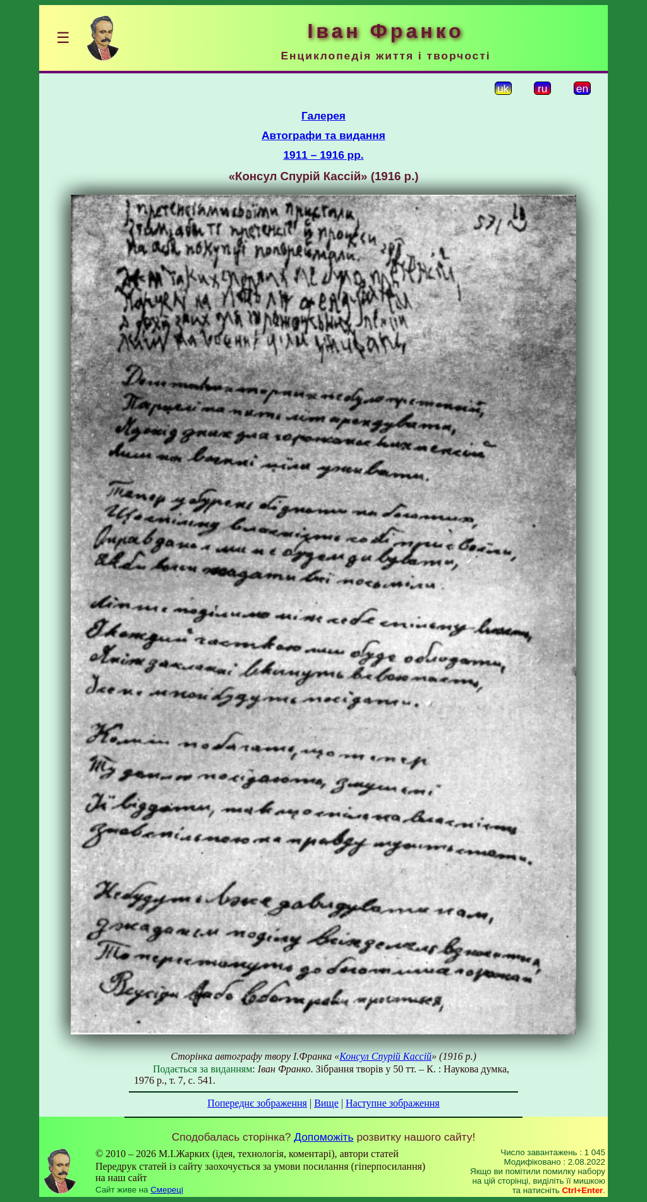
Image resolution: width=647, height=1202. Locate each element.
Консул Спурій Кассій (385, 1056)
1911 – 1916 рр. (323, 155)
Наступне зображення (393, 1103)
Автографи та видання (323, 135)
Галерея (323, 115)
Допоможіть (323, 1137)
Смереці (166, 1189)
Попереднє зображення (257, 1103)
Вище (326, 1103)
